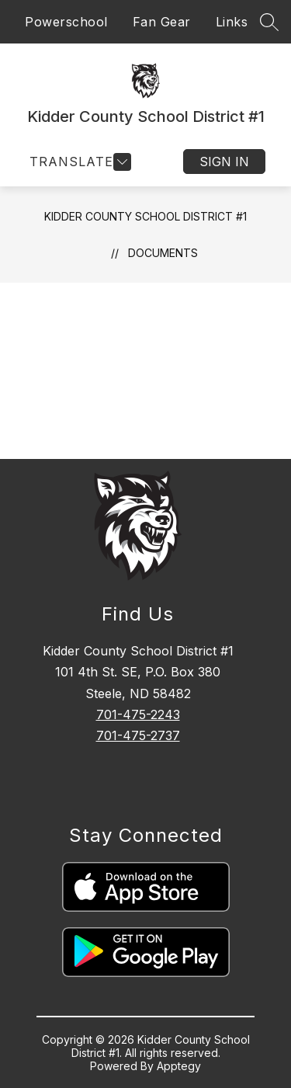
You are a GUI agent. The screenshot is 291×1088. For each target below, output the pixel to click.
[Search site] (269, 21)
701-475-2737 (138, 735)
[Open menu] (78, 162)
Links (232, 22)
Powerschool (66, 22)
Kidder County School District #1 (145, 216)
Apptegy (179, 1065)
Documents (163, 252)
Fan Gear (162, 22)
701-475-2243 (138, 714)
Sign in (224, 161)
